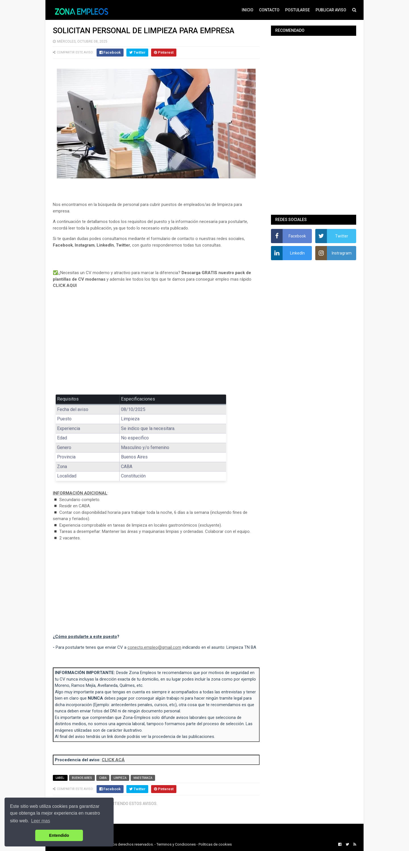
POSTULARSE (297, 10)
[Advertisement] (156, 345)
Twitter (123, 245)
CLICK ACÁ (113, 759)
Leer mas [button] (40, 820)
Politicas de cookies (215, 844)
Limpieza (120, 777)
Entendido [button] (59, 835)
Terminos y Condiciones (176, 844)
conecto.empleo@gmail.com (154, 647)
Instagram (85, 245)
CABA (103, 777)
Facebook (63, 245)
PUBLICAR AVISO (331, 10)
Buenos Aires (82, 777)
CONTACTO (269, 10)
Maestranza (142, 777)
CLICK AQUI (65, 285)
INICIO (247, 10)
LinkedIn (105, 245)
